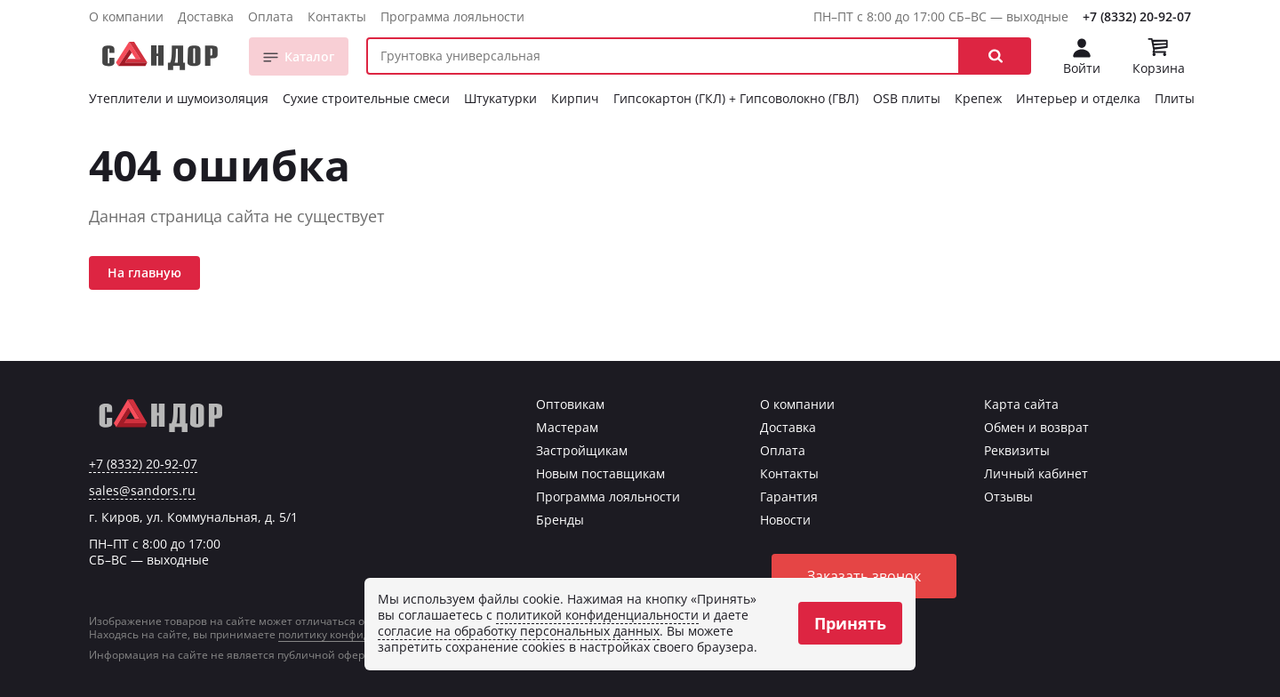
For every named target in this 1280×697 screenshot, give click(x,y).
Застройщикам (582, 450)
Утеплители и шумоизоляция (178, 98)
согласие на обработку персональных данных (519, 630)
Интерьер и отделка (1078, 98)
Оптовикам (570, 404)
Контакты (337, 16)
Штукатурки (500, 98)
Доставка (206, 16)
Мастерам (567, 427)
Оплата (270, 16)
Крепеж (978, 98)
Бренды (560, 519)
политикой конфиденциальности (597, 614)
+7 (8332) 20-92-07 (1137, 16)
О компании (126, 16)
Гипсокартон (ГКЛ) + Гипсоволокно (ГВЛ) (736, 98)
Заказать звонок (864, 576)
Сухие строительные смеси (366, 98)
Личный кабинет (1036, 473)
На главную (144, 272)
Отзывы (1008, 496)
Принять (850, 623)
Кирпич (575, 98)
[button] (995, 56)
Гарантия (789, 496)
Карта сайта (1021, 404)
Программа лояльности (452, 16)
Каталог (309, 56)
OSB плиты (906, 98)
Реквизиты (1017, 450)
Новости (785, 519)
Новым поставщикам (600, 473)
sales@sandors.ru (142, 491)
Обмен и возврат (1036, 427)
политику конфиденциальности (362, 634)
